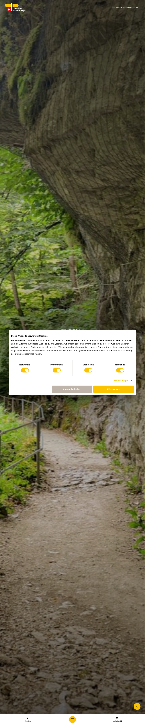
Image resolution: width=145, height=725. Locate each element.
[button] (72, 719)
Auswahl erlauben (72, 389)
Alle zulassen (113, 389)
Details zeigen (121, 380)
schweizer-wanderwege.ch (123, 8)
